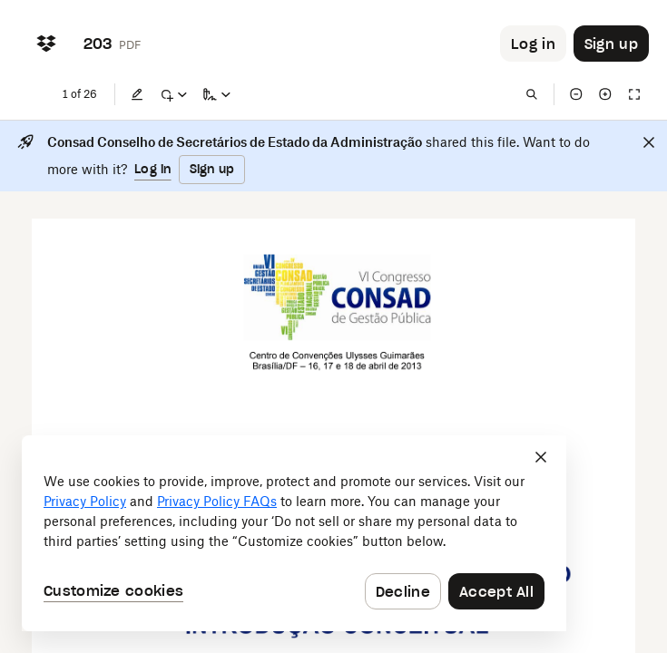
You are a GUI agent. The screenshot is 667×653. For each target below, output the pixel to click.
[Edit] (137, 94)
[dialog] (294, 533)
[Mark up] (173, 94)
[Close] (648, 142)
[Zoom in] (605, 94)
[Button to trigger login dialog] (533, 43)
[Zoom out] (576, 94)
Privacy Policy (85, 501)
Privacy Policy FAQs (217, 501)
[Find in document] (531, 94)
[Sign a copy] (217, 94)
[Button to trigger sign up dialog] (611, 43)
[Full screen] (634, 94)
